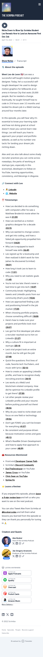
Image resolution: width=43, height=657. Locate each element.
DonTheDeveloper (14, 468)
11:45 (8, 279)
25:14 (17, 345)
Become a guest (28, 630)
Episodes (10, 630)
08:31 (8, 265)
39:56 (8, 419)
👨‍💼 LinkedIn (11, 189)
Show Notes (7, 61)
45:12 (8, 437)
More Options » (7, 604)
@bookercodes (9, 512)
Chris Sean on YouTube (17, 476)
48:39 (20, 448)
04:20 (16, 243)
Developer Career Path (26, 461)
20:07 (8, 327)
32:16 (25, 367)
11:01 (13, 272)
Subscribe (5, 633)
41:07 (22, 426)
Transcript (21, 61)
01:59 (14, 217)
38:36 (8, 408)
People (18, 630)
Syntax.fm (10, 480)
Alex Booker (17, 538)
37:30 (21, 393)
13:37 (33, 287)
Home (4, 630)
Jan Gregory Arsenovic (22, 551)
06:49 (26, 250)
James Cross (12, 472)
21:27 (17, 338)
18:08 (35, 316)
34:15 (27, 378)
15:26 (31, 298)
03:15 (8, 228)
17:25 (16, 309)
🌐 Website (11, 193)
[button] (4, 25)
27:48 (8, 356)
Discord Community (24, 465)
